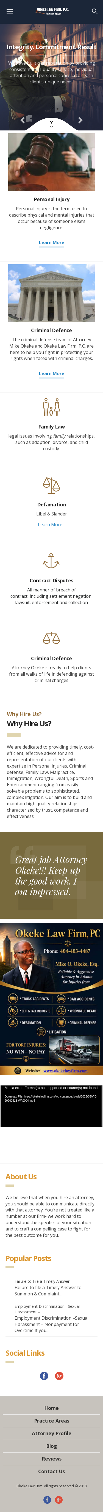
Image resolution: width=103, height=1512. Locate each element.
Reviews (52, 1458)
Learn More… (51, 525)
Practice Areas (51, 1420)
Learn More (51, 242)
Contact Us (51, 1471)
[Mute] (81, 1143)
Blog (51, 1446)
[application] (51, 1106)
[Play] (21, 1143)
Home (51, 1408)
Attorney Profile (51, 1433)
